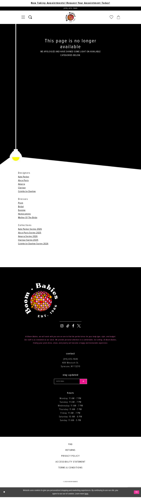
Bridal (21, 207)
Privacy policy (70, 457)
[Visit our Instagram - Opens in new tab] (61, 326)
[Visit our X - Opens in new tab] (79, 326)
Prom (20, 203)
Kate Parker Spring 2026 (30, 229)
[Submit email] (85, 382)
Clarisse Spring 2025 (28, 240)
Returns (70, 451)
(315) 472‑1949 (70, 359)
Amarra (21, 184)
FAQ (70, 445)
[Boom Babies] (70, 17)
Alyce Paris (23, 180)
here (86, 494)
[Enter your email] (70, 382)
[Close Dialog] (4, 493)
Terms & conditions (70, 468)
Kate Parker (23, 177)
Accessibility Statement (70, 462)
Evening (22, 210)
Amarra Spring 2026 (28, 236)
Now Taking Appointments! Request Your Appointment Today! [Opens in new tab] (70, 3)
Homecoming (24, 214)
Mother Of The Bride (27, 218)
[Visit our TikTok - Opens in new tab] (67, 326)
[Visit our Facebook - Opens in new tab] (73, 326)
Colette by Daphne (27, 191)
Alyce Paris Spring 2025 (29, 233)
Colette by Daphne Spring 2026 (33, 244)
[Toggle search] (30, 17)
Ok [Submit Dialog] (136, 493)
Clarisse (22, 188)
